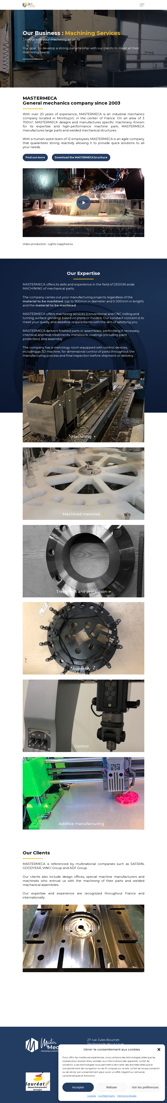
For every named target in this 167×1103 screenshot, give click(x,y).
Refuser (111, 1087)
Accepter (78, 1087)
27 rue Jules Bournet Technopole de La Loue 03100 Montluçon (105, 1044)
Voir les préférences (145, 1087)
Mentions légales (126, 1095)
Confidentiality (106, 1095)
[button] (159, 1049)
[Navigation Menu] (142, 5)
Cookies (91, 1095)
